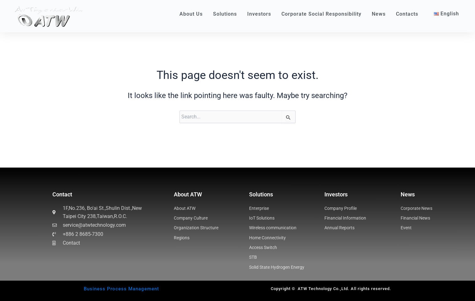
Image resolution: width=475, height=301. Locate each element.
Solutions (226, 14)
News (380, 14)
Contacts (407, 14)
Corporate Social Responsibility (323, 14)
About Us (192, 14)
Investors (260, 14)
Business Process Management (121, 289)
